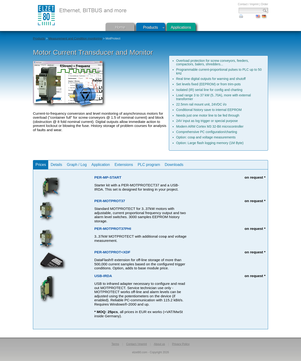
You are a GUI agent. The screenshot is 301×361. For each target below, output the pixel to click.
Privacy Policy (181, 344)
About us (159, 344)
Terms (115, 344)
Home (120, 27)
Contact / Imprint (248, 4)
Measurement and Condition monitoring (75, 38)
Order (264, 4)
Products (150, 27)
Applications (181, 27)
